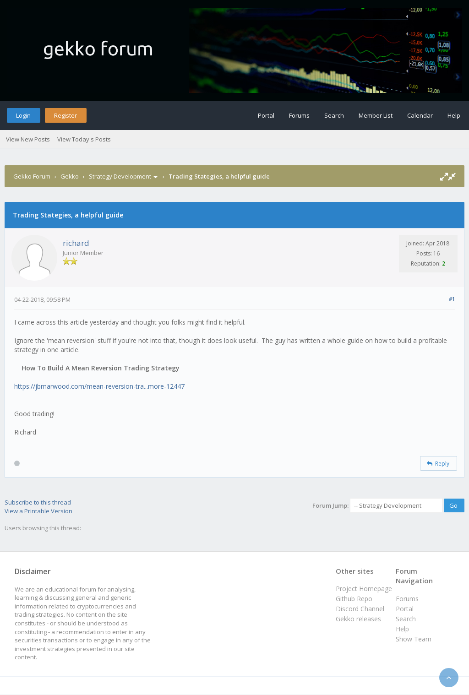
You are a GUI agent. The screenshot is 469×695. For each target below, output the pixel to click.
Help (453, 115)
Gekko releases (358, 618)
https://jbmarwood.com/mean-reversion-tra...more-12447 (99, 386)
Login (23, 115)
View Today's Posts (84, 139)
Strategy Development (120, 176)
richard (76, 243)
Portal (266, 115)
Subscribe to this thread (38, 502)
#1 (452, 298)
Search (334, 115)
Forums (299, 115)
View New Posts (28, 139)
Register (65, 115)
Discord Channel (360, 608)
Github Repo (354, 598)
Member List (376, 115)
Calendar (420, 115)
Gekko (69, 176)
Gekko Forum (31, 176)
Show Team (413, 639)
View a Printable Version (38, 511)
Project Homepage (364, 588)
